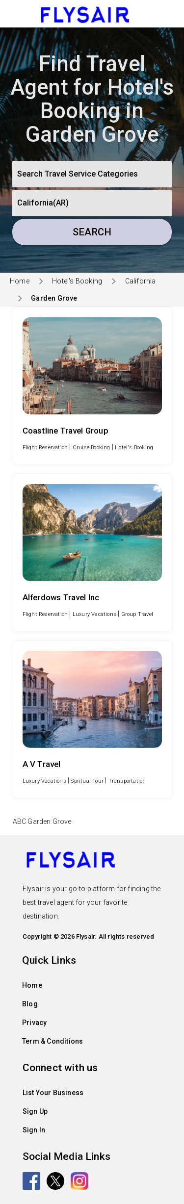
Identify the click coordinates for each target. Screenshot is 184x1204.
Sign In (34, 1130)
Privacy (34, 1022)
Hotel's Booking (77, 281)
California (140, 281)
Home (19, 281)
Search (92, 232)
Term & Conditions (52, 1041)
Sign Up (35, 1111)
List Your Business (53, 1093)
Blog (30, 1004)
